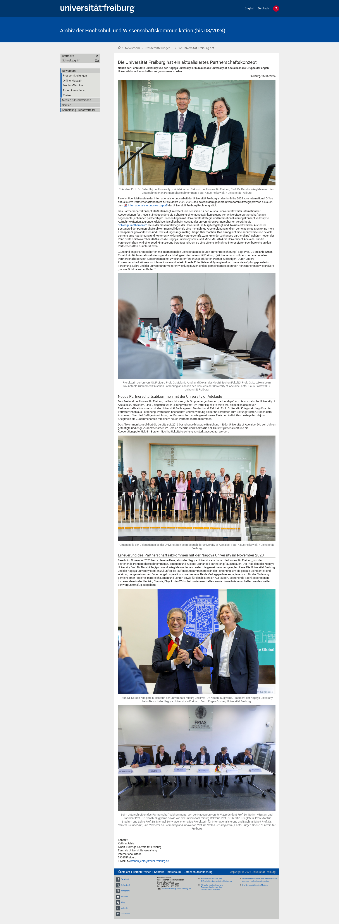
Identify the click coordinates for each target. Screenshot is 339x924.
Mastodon (125, 914)
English (250, 8)
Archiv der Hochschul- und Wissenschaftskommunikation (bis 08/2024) (142, 31)
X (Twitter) (125, 885)
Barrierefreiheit (142, 871)
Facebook (125, 879)
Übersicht (124, 871)
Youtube (124, 897)
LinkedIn (124, 908)
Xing (123, 902)
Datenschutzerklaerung (198, 871)
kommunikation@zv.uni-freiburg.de (176, 888)
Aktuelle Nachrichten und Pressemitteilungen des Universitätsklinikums (212, 887)
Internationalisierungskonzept (146, 205)
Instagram (125, 891)
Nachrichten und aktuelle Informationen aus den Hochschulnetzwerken (259, 880)
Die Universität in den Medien (255, 885)
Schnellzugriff (70, 60)
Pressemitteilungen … (159, 48)
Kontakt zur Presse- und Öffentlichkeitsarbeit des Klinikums (216, 880)
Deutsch (263, 8)
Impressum (174, 871)
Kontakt (159, 871)
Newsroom (132, 48)
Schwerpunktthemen (131, 225)
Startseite (119, 47)
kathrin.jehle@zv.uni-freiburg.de (149, 861)
